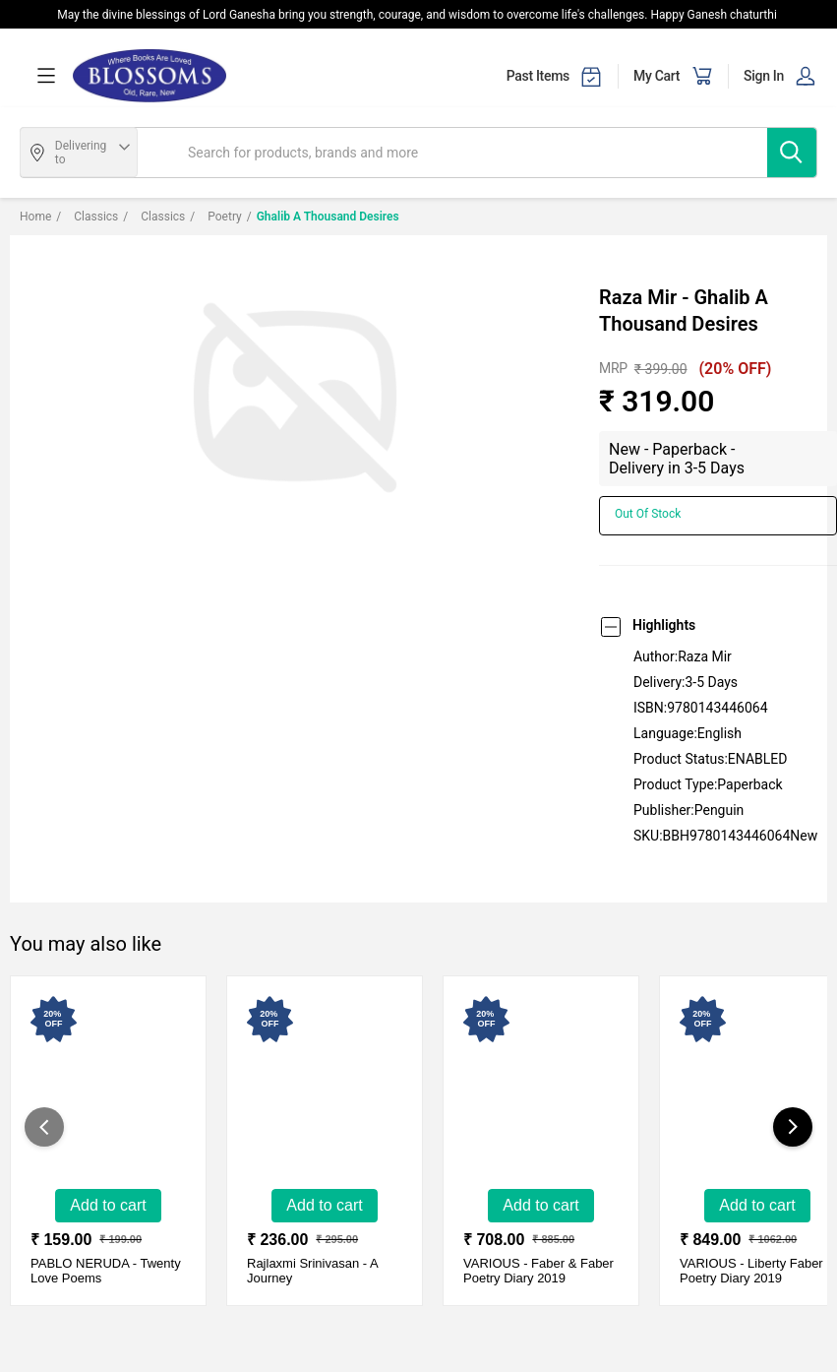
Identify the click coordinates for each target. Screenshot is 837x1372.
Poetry (215, 216)
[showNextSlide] (792, 1127)
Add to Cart (108, 1205)
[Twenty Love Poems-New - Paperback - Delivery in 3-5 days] (99, 1092)
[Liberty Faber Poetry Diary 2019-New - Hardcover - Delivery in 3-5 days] (748, 1092)
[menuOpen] (46, 75)
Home (35, 216)
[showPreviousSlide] (44, 1127)
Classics (87, 216)
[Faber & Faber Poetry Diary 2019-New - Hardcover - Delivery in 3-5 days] (532, 1092)
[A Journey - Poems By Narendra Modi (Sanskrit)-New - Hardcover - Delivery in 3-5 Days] (316, 1092)
